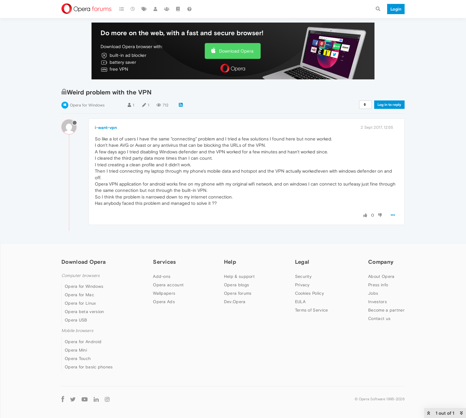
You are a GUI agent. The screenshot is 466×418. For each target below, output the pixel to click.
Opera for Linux (80, 303)
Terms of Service (311, 310)
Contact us (379, 318)
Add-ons (161, 276)
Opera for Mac (79, 294)
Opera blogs (236, 284)
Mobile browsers (77, 330)
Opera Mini (76, 350)
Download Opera (236, 51)
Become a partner (386, 310)
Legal (302, 262)
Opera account (168, 284)
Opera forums (238, 293)
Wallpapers (164, 293)
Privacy (302, 284)
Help (230, 262)
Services (164, 262)
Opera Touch (78, 358)
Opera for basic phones (89, 366)
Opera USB (76, 320)
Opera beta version (84, 311)
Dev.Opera (235, 301)
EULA (300, 301)
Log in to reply (389, 105)
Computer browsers (80, 275)
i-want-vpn (106, 127)
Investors (377, 301)
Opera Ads (164, 301)
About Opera (381, 276)
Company (380, 262)
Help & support (239, 276)
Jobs (373, 293)
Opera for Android (83, 341)
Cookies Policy (309, 293)
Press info (378, 284)
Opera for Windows (87, 105)
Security (303, 276)
